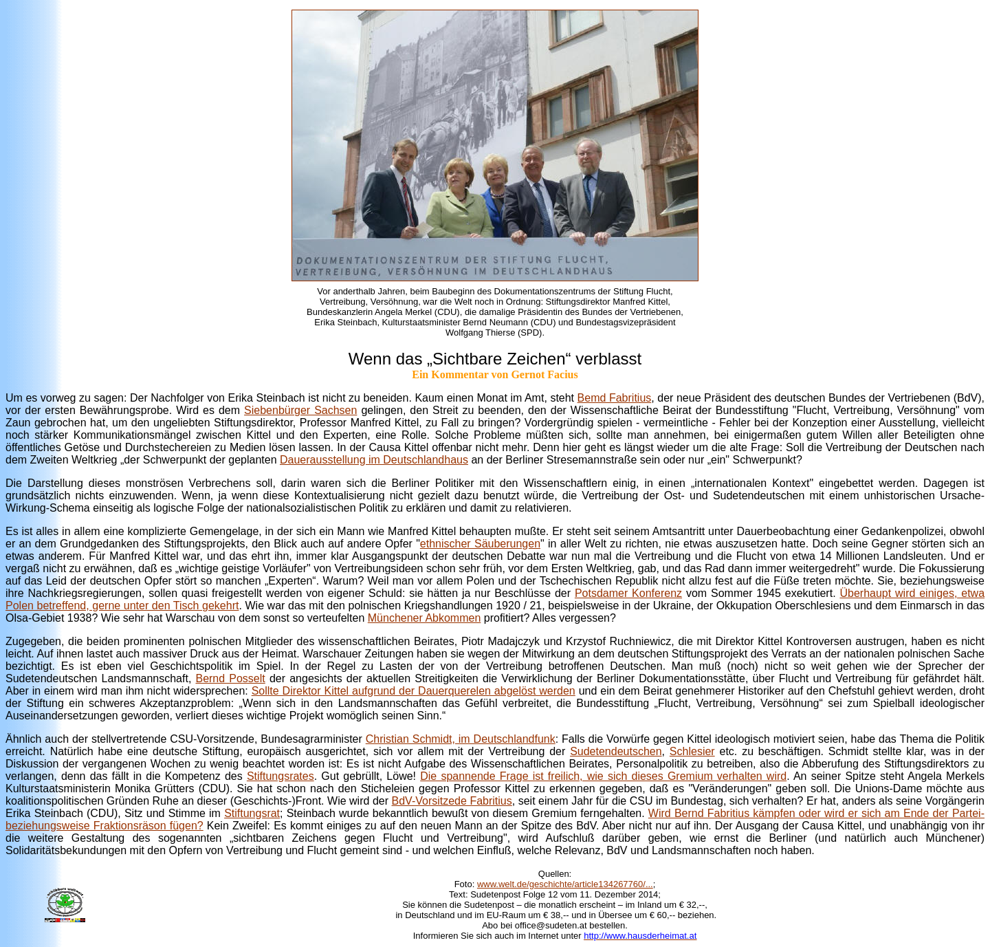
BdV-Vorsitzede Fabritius (452, 801)
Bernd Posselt (230, 678)
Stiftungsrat (252, 813)
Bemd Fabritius (615, 398)
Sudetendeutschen (615, 751)
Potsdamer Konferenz (628, 593)
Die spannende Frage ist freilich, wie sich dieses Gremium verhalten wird (603, 776)
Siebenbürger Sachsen (300, 410)
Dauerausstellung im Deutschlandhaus (374, 460)
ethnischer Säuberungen (480, 543)
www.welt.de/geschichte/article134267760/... (565, 884)
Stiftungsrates (280, 776)
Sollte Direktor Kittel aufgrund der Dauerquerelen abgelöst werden (413, 691)
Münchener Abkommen (424, 618)
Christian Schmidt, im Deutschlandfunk (461, 739)
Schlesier (692, 751)
